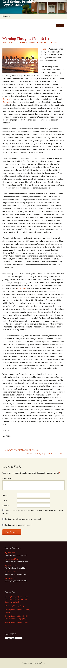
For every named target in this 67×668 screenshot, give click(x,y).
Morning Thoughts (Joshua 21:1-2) (20, 449)
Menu (5, 16)
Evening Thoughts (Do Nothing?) (16, 622)
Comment (7, 478)
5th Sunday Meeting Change (15, 606)
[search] (27, 24)
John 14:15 (21, 288)
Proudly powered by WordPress (33, 663)
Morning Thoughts (28, 42)
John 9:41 (44, 49)
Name (5, 495)
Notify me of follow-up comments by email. (22, 519)
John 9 (45, 42)
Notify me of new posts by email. (18, 525)
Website (5, 505)
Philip (55, 42)
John (41, 42)
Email (5, 500)
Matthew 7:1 (7, 99)
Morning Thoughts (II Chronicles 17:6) (45, 453)
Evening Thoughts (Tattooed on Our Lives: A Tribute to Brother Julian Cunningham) (16, 599)
